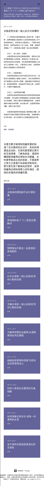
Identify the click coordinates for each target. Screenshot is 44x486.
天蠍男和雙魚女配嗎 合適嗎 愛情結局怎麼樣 (21, 334)
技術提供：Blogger (22, 470)
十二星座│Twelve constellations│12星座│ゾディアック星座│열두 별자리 (22, 9)
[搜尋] (38, 3)
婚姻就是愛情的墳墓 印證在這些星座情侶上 (21, 362)
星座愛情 (11, 129)
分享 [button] (5, 126)
